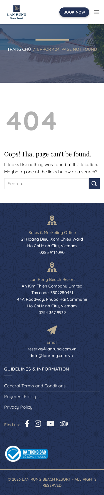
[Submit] (94, 183)
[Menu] (96, 12)
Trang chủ (19, 49)
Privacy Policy (18, 407)
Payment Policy (20, 396)
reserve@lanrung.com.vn (52, 349)
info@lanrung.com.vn (52, 355)
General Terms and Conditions (35, 385)
